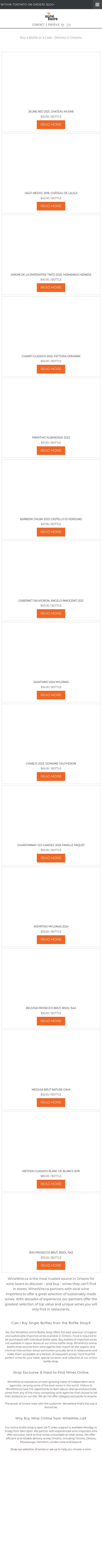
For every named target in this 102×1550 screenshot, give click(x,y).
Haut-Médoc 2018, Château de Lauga (51, 193)
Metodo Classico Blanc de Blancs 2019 (50, 1171)
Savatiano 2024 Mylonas (51, 682)
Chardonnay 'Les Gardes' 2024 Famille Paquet (51, 845)
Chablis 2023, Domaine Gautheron (51, 763)
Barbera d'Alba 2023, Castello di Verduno (51, 519)
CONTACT (38, 24)
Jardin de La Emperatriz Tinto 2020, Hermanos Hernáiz (51, 274)
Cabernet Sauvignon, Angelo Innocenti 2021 (51, 600)
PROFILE (53, 24)
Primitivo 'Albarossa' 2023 (51, 437)
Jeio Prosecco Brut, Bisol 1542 (51, 1252)
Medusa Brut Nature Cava (51, 1089)
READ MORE (51, 125)
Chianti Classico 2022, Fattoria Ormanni (51, 356)
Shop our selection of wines (28, 1449)
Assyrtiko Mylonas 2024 (51, 926)
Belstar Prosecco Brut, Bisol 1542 (51, 1008)
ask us (53, 1449)
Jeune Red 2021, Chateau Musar (51, 111)
